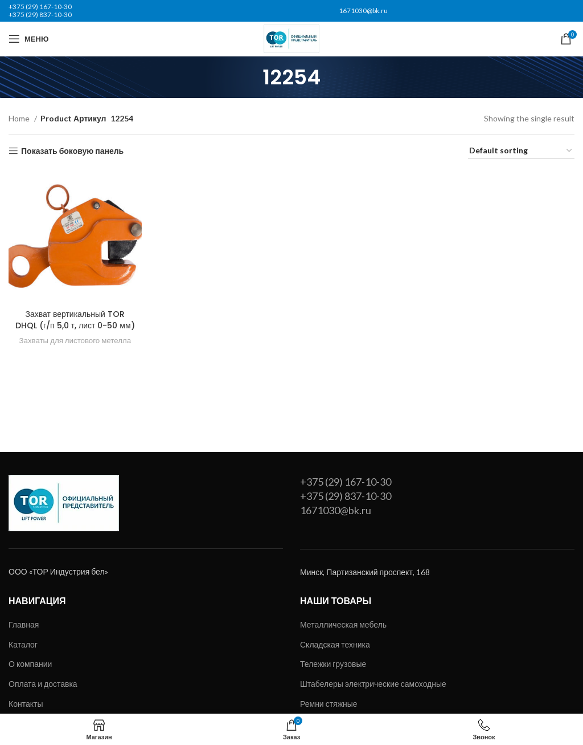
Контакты (26, 704)
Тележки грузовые (333, 664)
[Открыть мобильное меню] (28, 38)
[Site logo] (291, 38)
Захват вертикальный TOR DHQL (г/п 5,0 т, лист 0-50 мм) (75, 319)
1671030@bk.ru (363, 10)
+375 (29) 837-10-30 (40, 14)
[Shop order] (521, 151)
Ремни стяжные (329, 704)
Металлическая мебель (343, 624)
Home (20, 118)
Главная (24, 624)
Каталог (23, 644)
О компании (30, 664)
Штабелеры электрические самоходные (373, 684)
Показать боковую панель (72, 151)
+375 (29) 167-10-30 (40, 6)
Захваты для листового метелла (75, 340)
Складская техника (335, 644)
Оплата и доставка (43, 684)
